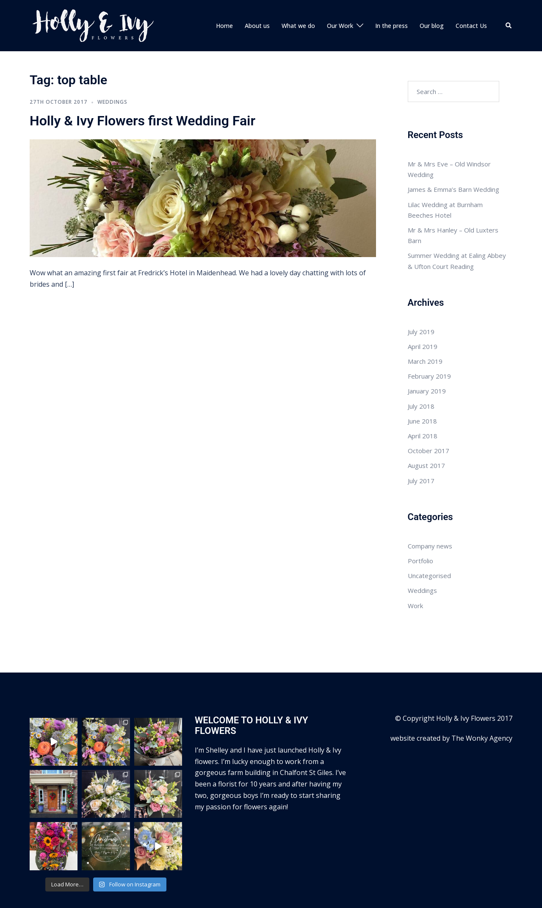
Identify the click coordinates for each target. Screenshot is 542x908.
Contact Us (471, 12)
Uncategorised (429, 547)
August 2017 (426, 438)
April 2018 (422, 408)
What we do (298, 12)
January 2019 (427, 363)
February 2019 (429, 348)
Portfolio (420, 533)
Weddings (112, 74)
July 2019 (421, 303)
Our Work (340, 12)
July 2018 (421, 378)
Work (415, 577)
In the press (391, 12)
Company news (430, 518)
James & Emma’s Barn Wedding (453, 162)
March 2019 (425, 333)
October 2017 (428, 422)
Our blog (432, 12)
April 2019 (422, 318)
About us (257, 12)
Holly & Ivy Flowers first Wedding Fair (142, 93)
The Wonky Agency (481, 710)
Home (224, 12)
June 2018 (422, 393)
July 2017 (421, 452)
